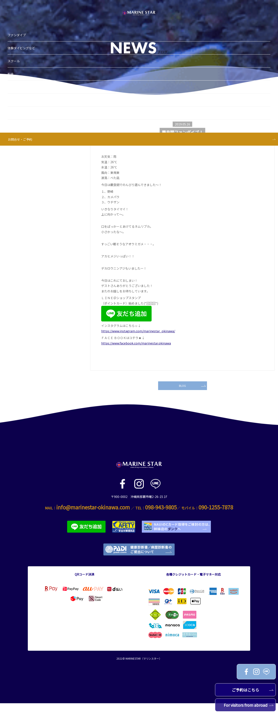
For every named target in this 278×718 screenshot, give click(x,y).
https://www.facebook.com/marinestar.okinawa (136, 343)
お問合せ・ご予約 (22, 111)
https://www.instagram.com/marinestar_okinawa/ (138, 331)
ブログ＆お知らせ (22, 59)
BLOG (191, 398)
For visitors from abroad (249, 705)
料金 (13, 46)
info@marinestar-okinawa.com (93, 522)
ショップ (16, 72)
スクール (16, 33)
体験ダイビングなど (23, 20)
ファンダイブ (19, 7)
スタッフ (16, 85)
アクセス (16, 98)
